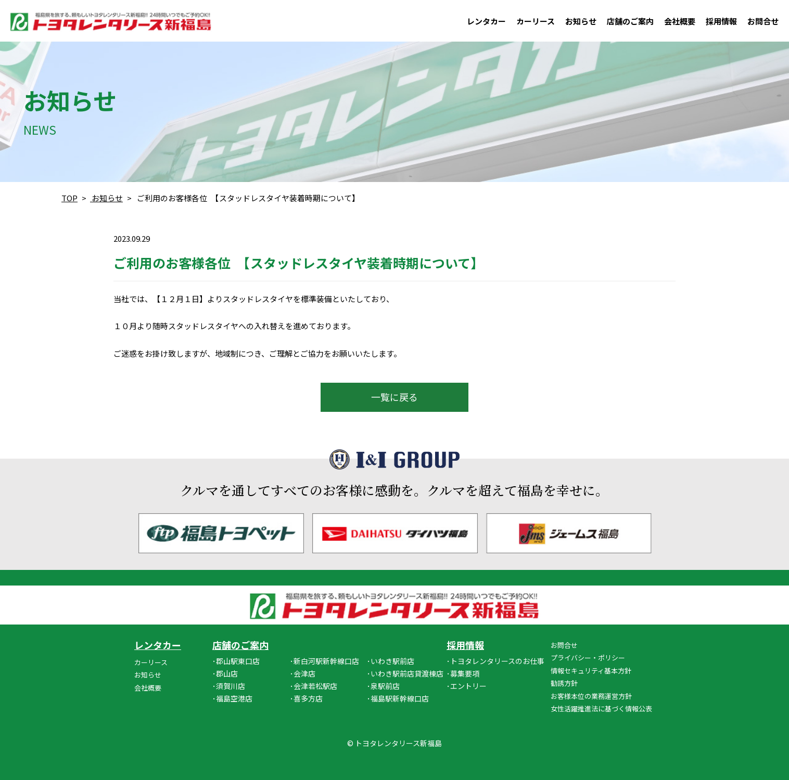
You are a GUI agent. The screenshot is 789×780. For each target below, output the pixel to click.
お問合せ (763, 21)
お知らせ (580, 21)
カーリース (535, 21)
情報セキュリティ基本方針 (591, 670)
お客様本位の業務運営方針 (591, 696)
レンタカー (486, 21)
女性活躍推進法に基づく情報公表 (601, 708)
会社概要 (679, 21)
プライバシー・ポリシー (588, 657)
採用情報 (721, 21)
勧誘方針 (564, 683)
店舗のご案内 (630, 21)
